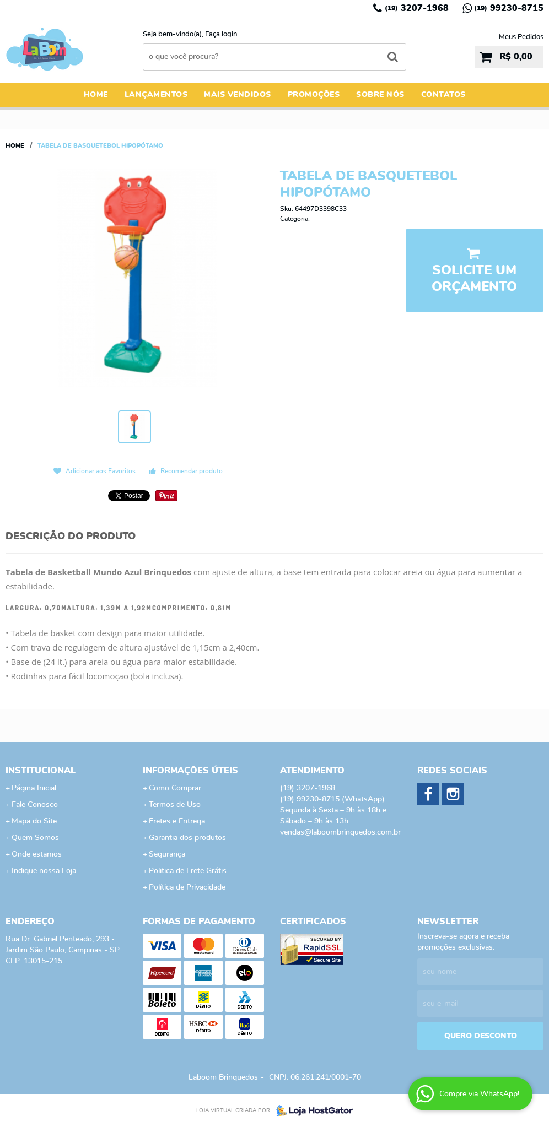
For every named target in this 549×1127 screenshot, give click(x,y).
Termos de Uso (175, 805)
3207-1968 (417, 8)
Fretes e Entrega (177, 821)
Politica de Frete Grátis (188, 871)
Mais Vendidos (237, 95)
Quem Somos (35, 838)
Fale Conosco (35, 805)
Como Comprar (175, 788)
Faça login (221, 34)
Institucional (41, 770)
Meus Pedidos (521, 37)
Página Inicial (34, 788)
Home (96, 95)
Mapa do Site (34, 821)
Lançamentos (156, 95)
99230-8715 (508, 8)
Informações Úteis (190, 770)
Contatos (443, 95)
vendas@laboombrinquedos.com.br (340, 832)
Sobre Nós (380, 95)
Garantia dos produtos (187, 838)
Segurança (167, 854)
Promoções (314, 95)
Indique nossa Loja (44, 871)
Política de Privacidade (187, 887)
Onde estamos (37, 854)
